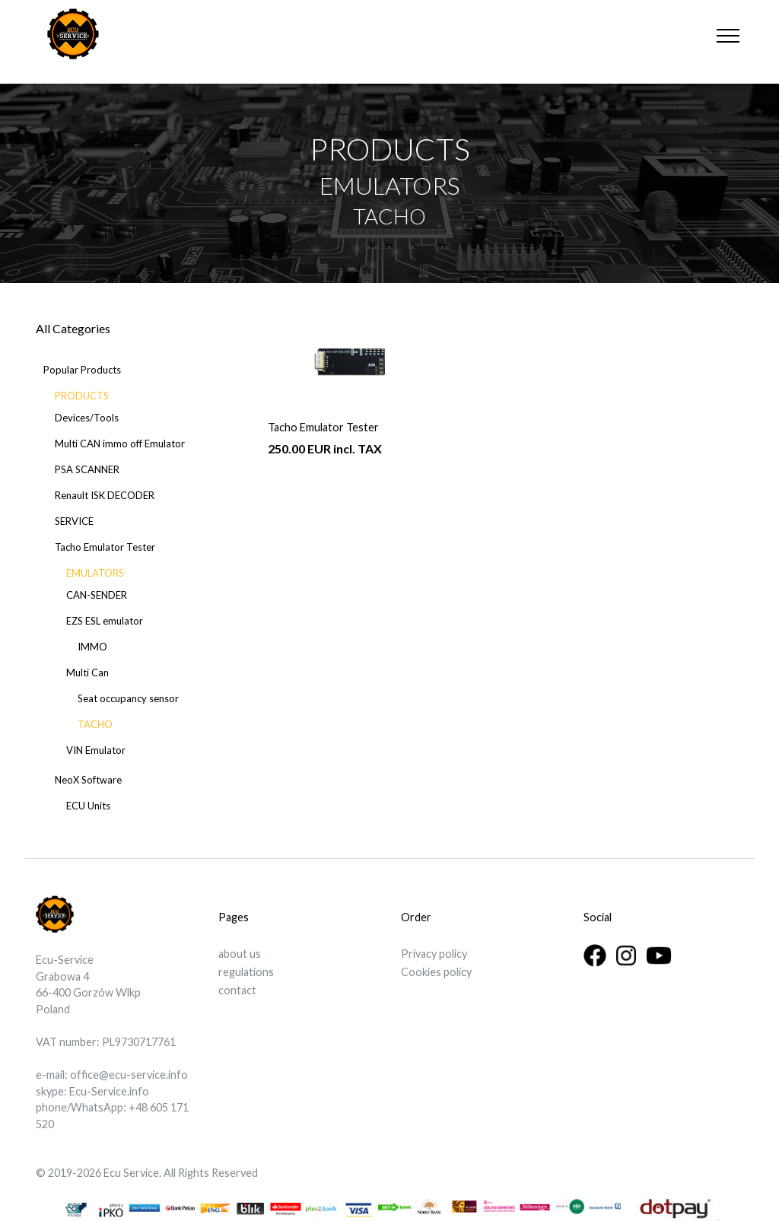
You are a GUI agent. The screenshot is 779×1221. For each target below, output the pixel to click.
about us (239, 953)
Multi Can (87, 672)
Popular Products (82, 370)
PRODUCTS (82, 396)
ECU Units (88, 806)
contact (237, 990)
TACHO (95, 724)
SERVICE (74, 521)
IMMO (92, 647)
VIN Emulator (96, 750)
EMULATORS (95, 573)
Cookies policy (436, 971)
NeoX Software (88, 780)
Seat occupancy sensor (128, 698)
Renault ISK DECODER (104, 495)
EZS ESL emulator (104, 621)
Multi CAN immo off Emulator (120, 443)
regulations (246, 971)
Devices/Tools (87, 418)
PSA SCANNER (87, 469)
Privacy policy (434, 953)
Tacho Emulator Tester (105, 547)
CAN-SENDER (96, 595)
